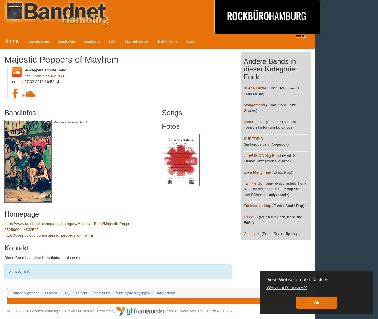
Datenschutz (165, 293)
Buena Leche (255, 88)
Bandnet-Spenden (25, 293)
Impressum (101, 293)
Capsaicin (252, 234)
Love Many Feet (257, 172)
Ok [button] (316, 302)
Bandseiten (66, 41)
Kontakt (81, 293)
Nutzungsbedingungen (132, 293)
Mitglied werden (137, 41)
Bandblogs (92, 41)
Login (190, 41)
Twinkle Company (259, 183)
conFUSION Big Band (262, 155)
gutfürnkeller (254, 122)
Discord (51, 293)
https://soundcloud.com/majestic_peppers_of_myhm (48, 235)
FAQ (66, 293)
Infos (112, 41)
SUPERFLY (253, 138)
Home (11, 41)
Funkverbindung (257, 206)
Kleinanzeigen (38, 41)
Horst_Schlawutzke (48, 76)
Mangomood (254, 105)
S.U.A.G (251, 217)
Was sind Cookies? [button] (286, 287)
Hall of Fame (167, 41)
